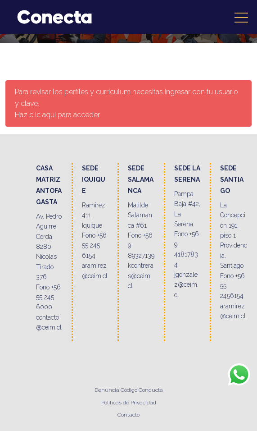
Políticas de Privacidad (128, 402)
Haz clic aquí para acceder (57, 114)
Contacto (128, 415)
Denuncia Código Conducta (129, 390)
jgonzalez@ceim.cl (186, 284)
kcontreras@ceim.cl (140, 275)
